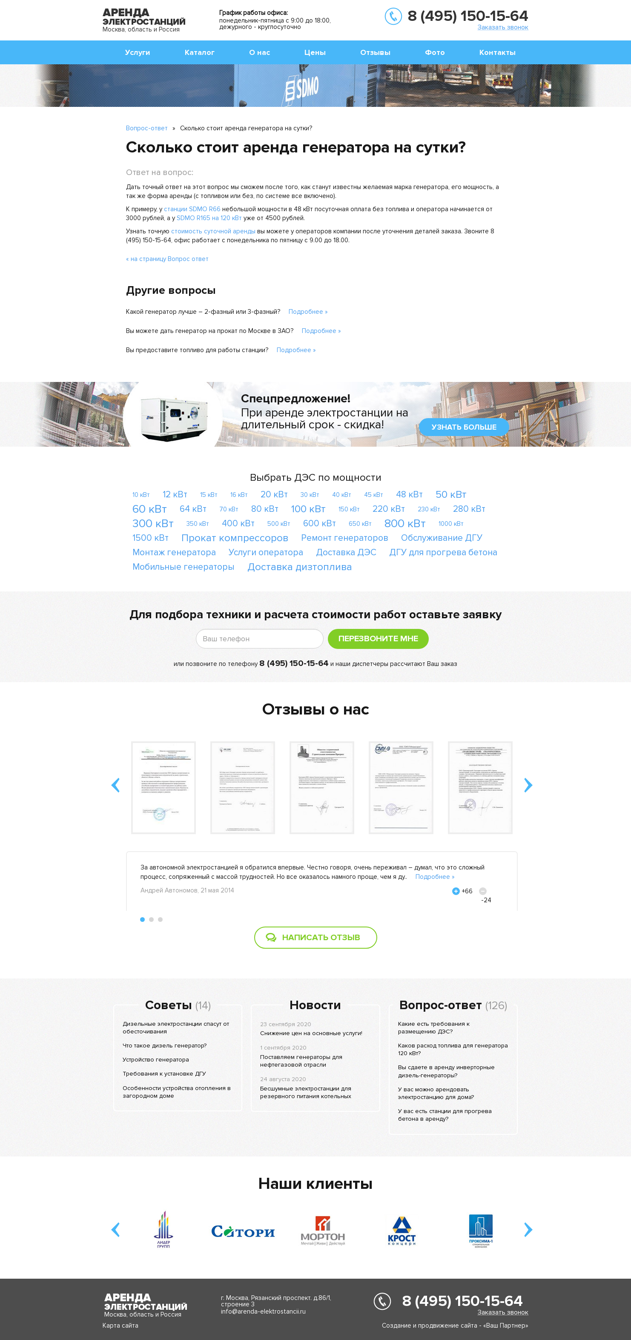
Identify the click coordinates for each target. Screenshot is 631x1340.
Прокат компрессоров (234, 538)
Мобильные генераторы (183, 567)
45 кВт (373, 495)
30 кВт (310, 495)
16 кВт (239, 495)
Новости (315, 1005)
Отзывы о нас (315, 709)
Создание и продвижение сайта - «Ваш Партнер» (455, 1325)
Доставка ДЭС (346, 552)
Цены (315, 52)
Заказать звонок (503, 27)
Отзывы (375, 52)
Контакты (497, 52)
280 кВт (469, 509)
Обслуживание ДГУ (441, 538)
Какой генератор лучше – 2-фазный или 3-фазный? (203, 312)
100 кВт (308, 509)
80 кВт (264, 509)
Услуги (137, 52)
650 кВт (360, 524)
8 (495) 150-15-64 (468, 16)
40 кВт (341, 495)
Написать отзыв (321, 938)
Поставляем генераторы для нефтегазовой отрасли (301, 1060)
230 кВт (429, 509)
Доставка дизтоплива (299, 567)
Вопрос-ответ (147, 128)
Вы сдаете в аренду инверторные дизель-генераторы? (446, 1071)
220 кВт (389, 509)
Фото (435, 52)
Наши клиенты (315, 1184)
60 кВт (149, 509)
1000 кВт (451, 524)
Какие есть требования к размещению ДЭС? (434, 1027)
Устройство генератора (156, 1059)
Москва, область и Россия (141, 29)
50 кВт (451, 494)
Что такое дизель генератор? (165, 1045)
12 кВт (175, 494)
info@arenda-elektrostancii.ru (263, 1311)
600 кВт (319, 523)
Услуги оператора (266, 552)
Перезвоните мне (378, 639)
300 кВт (153, 523)
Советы (168, 1005)
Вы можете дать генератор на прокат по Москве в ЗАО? (209, 331)
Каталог (200, 52)
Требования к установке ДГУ (164, 1073)
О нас (259, 52)
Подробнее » (308, 312)
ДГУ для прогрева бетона (443, 552)
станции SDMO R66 (192, 209)
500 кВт (278, 524)
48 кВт (409, 494)
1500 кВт (150, 538)
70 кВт (228, 509)
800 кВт (405, 523)
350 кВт (197, 524)
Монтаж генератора (174, 552)
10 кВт (141, 495)
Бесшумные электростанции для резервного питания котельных (305, 1092)
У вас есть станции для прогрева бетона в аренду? (445, 1115)
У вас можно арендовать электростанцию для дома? (436, 1093)
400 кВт (238, 523)
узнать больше (464, 427)
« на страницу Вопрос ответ (167, 259)
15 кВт (209, 495)
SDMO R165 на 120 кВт (209, 218)
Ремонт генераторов (344, 538)
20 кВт (274, 494)
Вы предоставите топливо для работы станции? (197, 350)
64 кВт (193, 509)
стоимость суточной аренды (213, 231)
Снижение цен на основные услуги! (311, 1033)
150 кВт (349, 509)
